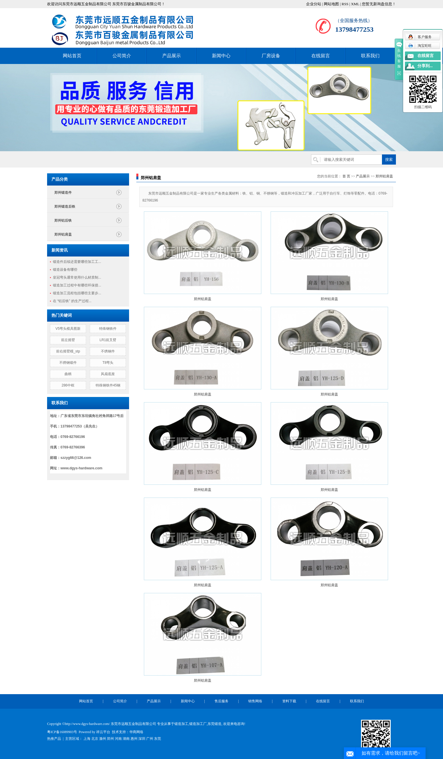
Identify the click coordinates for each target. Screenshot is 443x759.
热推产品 (54, 739)
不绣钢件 (108, 351)
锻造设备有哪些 (65, 270)
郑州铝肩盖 (63, 234)
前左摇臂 (68, 340)
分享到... (425, 66)
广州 (149, 739)
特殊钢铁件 (108, 329)
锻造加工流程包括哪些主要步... (77, 293)
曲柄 (68, 374)
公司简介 (121, 55)
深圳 (141, 739)
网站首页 (72, 55)
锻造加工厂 (198, 724)
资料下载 (289, 701)
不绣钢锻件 (68, 363)
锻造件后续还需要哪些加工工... (77, 262)
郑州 (110, 739)
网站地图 (331, 4)
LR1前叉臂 (107, 340)
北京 (94, 739)
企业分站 (313, 4)
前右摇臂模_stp (68, 351)
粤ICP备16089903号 (62, 732)
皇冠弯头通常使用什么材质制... (77, 277)
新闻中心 (221, 55)
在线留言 (320, 55)
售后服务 (221, 701)
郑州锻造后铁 (64, 206)
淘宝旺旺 (420, 45)
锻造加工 (181, 724)
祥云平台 (103, 732)
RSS (345, 4)
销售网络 (255, 701)
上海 (86, 739)
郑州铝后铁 (63, 220)
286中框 (68, 385)
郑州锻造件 (63, 192)
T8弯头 (107, 363)
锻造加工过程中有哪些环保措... (77, 285)
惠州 (134, 739)
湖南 (126, 739)
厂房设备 (271, 55)
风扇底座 (108, 374)
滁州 (102, 739)
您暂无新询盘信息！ (379, 4)
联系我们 (370, 55)
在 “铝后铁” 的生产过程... (72, 301)
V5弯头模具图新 (68, 329)
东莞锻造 (215, 724)
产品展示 (171, 55)
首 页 (346, 176)
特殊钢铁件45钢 (108, 385)
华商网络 (136, 732)
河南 (118, 739)
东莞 (157, 739)
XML (355, 4)
